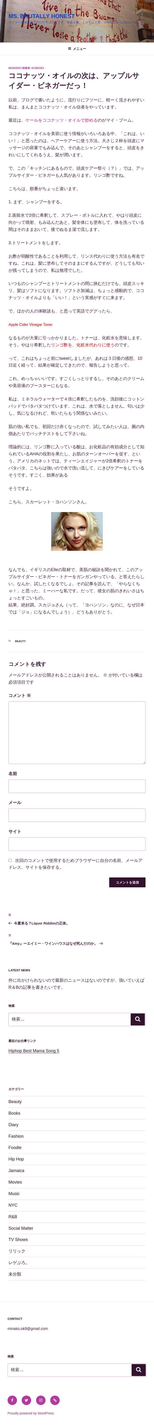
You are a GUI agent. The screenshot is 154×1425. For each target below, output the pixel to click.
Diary (13, 1124)
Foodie (14, 1147)
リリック (16, 1251)
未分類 (14, 1274)
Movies (15, 1182)
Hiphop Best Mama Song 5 (33, 1051)
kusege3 (38, 68)
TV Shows (18, 1239)
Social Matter (20, 1228)
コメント (19, 695)
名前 (12, 773)
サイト (14, 831)
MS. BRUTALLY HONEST (41, 16)
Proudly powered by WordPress (31, 1413)
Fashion (16, 1136)
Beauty (20, 641)
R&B (12, 1216)
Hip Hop (16, 1159)
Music (14, 1193)
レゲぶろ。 (19, 1262)
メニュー (77, 49)
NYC (12, 1205)
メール (14, 802)
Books (14, 1113)
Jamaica (16, 1170)
